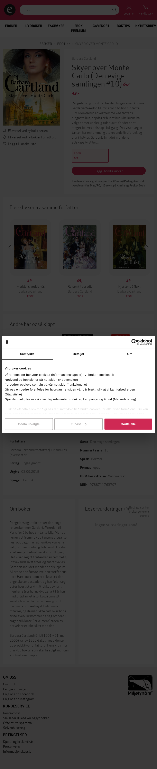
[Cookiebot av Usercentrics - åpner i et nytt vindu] (134, 342)
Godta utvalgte (29, 424)
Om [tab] (129, 354)
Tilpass (78, 424)
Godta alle (128, 424)
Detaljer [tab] (78, 354)
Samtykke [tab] (27, 354)
